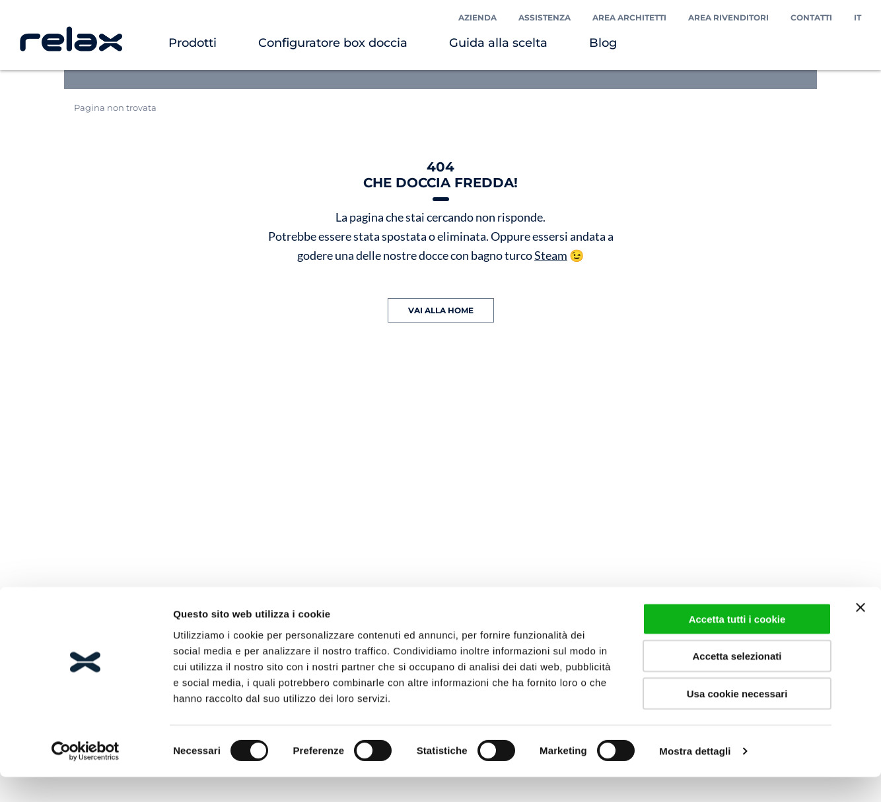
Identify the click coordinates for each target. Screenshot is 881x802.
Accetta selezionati (736, 681)
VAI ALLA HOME (441, 310)
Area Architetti (629, 17)
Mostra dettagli (694, 776)
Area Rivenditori (728, 17)
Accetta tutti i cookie (737, 643)
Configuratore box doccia (332, 43)
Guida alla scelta (498, 43)
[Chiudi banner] (860, 631)
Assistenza (544, 17)
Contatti (811, 17)
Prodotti (192, 43)
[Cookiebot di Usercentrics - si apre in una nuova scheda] (85, 776)
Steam (550, 255)
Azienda (477, 17)
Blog (603, 43)
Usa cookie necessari (737, 718)
